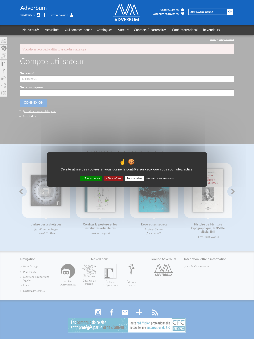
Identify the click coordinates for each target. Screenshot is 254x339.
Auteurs (121, 30)
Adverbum (33, 8)
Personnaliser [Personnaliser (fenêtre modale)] (135, 178)
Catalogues (103, 30)
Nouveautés (31, 30)
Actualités (51, 30)
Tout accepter (91, 178)
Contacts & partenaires (148, 30)
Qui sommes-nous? (77, 30)
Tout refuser (113, 178)
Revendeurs (208, 30)
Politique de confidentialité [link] (160, 178)
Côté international (182, 30)
